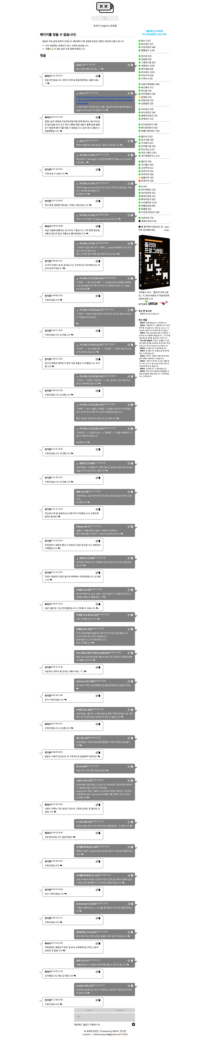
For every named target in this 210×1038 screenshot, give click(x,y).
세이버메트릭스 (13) (150, 155)
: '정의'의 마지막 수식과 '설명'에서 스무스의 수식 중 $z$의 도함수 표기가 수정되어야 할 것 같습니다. (154, 363)
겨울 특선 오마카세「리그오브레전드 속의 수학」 (154, 32)
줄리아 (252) (147, 136)
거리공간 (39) (147, 109)
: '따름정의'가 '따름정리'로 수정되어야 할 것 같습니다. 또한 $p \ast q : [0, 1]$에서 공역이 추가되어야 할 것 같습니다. (154, 329)
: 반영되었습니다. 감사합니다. (153, 322)
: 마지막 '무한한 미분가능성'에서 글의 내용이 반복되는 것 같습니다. (154, 357)
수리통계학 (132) (149, 202)
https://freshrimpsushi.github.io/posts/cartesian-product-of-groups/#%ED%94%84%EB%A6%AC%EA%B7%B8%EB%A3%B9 (104, 100)
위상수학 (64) (147, 75)
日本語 (113, 25)
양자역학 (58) (147, 174)
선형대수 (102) (148, 65)
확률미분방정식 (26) (150, 130)
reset (167, 227)
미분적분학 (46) (148, 47)
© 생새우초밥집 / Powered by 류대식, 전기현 (105, 1031)
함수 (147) (146, 40)
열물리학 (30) (147, 177)
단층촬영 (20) (147, 103)
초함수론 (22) (147, 100)
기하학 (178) (147, 78)
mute (167, 230)
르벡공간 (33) (147, 118)
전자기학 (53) (147, 171)
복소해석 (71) (147, 87)
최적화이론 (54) (148, 146)
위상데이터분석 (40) (150, 212)
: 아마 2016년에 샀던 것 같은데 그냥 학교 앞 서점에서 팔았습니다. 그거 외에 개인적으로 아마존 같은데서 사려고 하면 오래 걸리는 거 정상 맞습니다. (154, 337)
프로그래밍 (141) (149, 152)
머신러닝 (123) (148, 149)
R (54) (144, 186)
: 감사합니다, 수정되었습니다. (153, 348)
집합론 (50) (146, 59)
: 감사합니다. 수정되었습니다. (153, 368)
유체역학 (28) (147, 180)
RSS (124, 1034)
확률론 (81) (146, 208)
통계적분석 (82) (148, 199)
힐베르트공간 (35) (149, 115)
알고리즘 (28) (147, 139)
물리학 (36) (146, 161)
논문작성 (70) (147, 217)
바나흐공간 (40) (148, 112)
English (104, 25)
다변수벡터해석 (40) (150, 84)
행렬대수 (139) (148, 50)
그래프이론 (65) (148, 62)
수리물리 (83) (147, 164)
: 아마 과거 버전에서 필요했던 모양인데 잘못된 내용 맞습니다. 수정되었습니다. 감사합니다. (154, 373)
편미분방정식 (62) (149, 127)
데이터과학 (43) (148, 192)
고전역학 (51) (147, 167)
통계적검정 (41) (148, 196)
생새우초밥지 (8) (148, 221)
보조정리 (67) (147, 43)
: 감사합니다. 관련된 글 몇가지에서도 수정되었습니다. (154, 352)
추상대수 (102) (148, 72)
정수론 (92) (146, 56)
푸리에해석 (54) (148, 93)
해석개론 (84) (147, 68)
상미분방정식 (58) (149, 124)
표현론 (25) (146, 97)
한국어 (96, 25)
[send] (133, 1024)
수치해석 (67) (147, 142)
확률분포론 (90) (148, 205)
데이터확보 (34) (148, 189)
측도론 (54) (146, 90)
